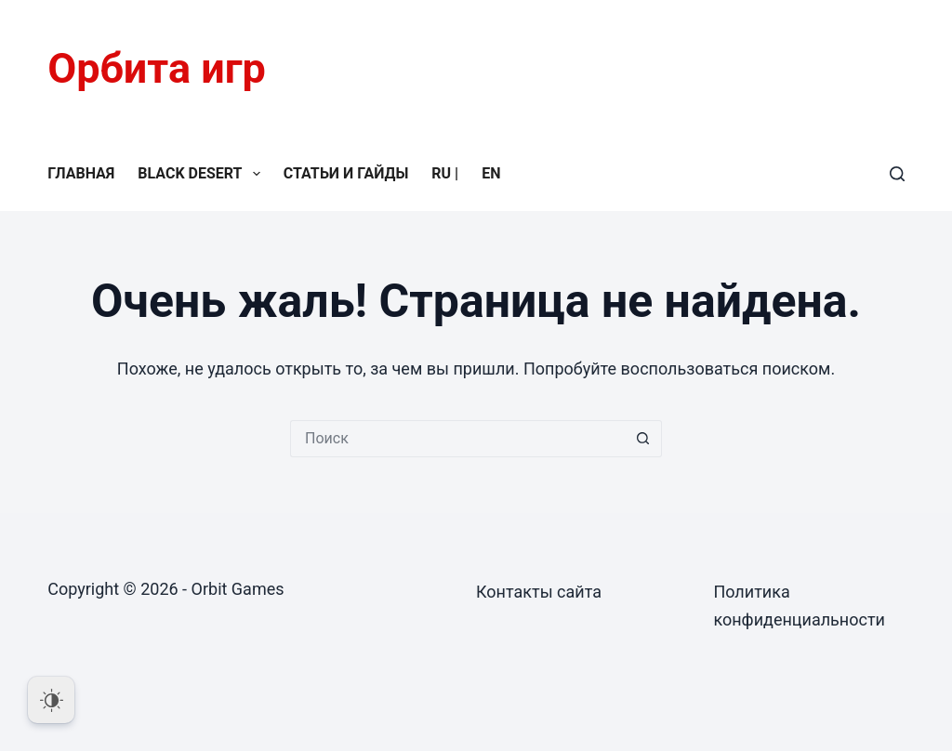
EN (491, 173)
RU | (444, 173)
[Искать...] (457, 438)
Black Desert (202, 174)
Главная (80, 173)
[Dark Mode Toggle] (51, 700)
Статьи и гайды (346, 173)
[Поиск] (897, 173)
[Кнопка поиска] (643, 438)
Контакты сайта (539, 591)
